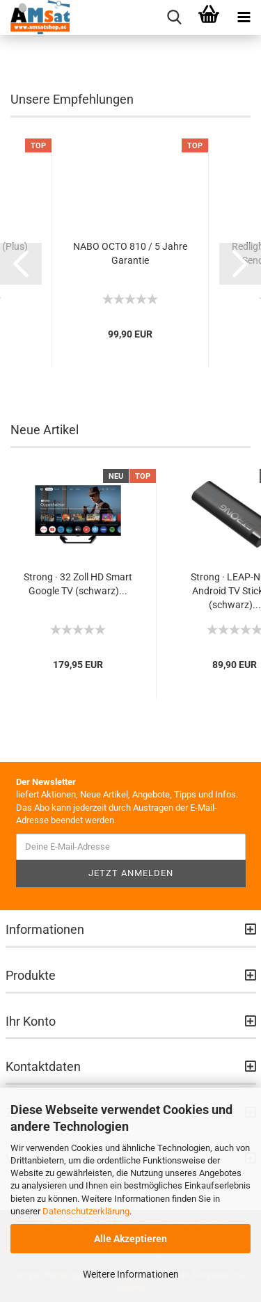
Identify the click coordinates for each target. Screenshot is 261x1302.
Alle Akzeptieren (130, 1238)
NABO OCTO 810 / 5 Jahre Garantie (130, 253)
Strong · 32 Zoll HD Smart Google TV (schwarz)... (78, 583)
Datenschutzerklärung (85, 1211)
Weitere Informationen (131, 1274)
